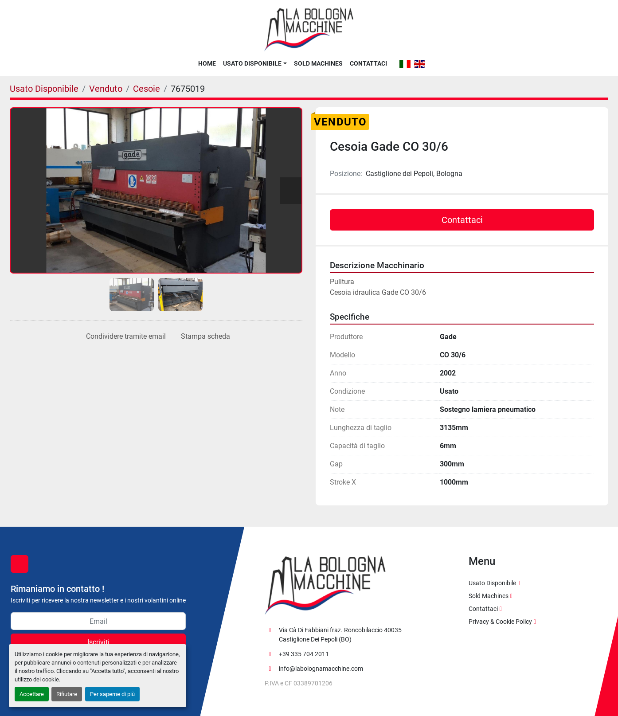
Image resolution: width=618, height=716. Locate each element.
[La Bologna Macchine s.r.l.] (325, 584)
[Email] (98, 621)
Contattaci (368, 63)
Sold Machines (318, 63)
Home (207, 63)
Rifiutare (66, 694)
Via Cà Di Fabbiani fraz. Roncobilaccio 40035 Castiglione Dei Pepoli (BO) (340, 634)
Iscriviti (98, 642)
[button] (254, 63)
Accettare (32, 694)
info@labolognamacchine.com (321, 668)
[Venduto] (105, 88)
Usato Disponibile (252, 63)
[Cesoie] (146, 88)
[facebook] (19, 564)
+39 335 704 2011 (304, 653)
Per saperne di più (112, 694)
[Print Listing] (204, 336)
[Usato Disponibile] (44, 88)
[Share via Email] (124, 336)
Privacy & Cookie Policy (500, 621)
